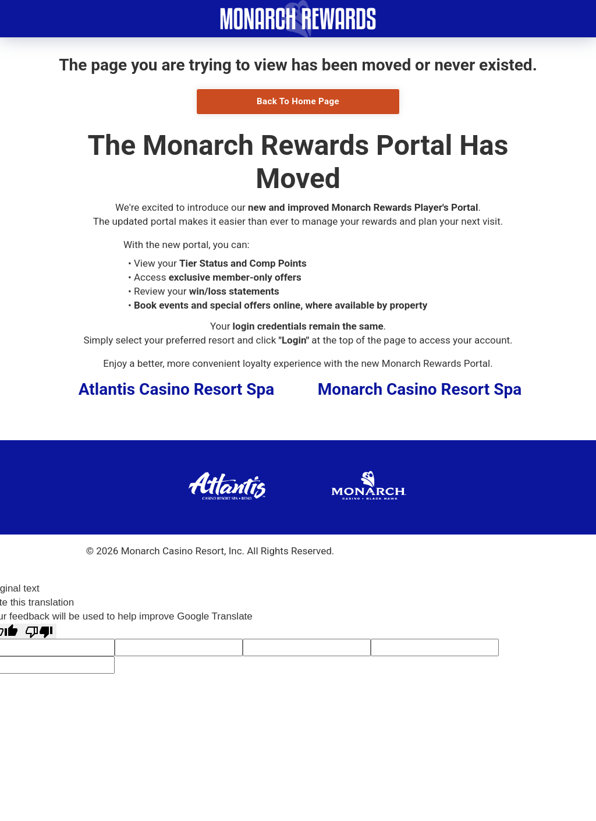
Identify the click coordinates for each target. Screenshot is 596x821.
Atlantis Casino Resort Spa (177, 389)
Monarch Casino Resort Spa (420, 389)
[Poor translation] (39, 631)
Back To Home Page (298, 101)
